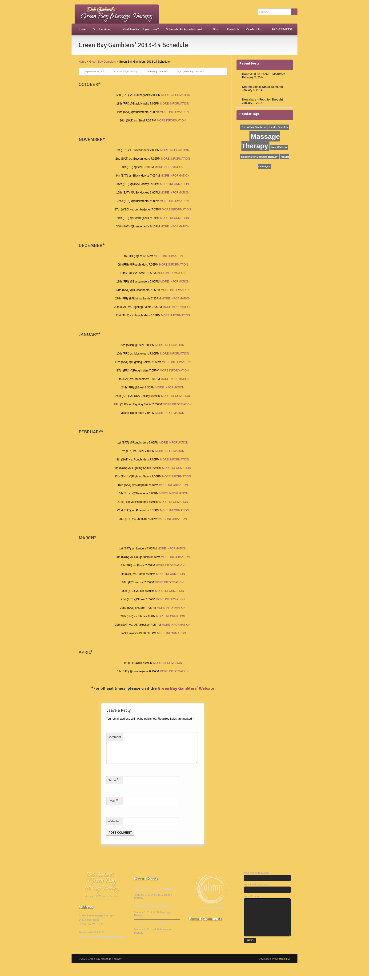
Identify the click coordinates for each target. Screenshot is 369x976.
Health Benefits (278, 127)
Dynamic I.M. (282, 971)
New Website (279, 147)
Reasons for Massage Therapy (259, 156)
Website (113, 827)
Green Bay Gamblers (102, 61)
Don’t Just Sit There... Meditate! (153, 894)
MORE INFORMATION (175, 95)
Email (113, 806)
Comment (114, 737)
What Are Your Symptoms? (140, 29)
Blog (216, 29)
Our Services (102, 29)
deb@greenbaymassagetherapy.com (101, 942)
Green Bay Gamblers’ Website (186, 688)
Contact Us (254, 29)
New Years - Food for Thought (152, 929)
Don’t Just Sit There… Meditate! (263, 74)
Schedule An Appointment (184, 29)
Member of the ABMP (212, 913)
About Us (232, 29)
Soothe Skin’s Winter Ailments (262, 87)
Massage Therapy (260, 141)
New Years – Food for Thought (262, 99)
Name (113, 785)
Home (81, 29)
